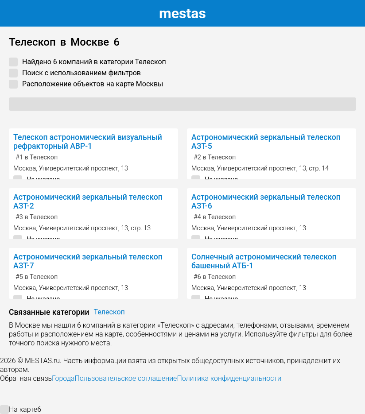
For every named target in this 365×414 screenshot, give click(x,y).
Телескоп (109, 312)
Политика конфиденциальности (229, 378)
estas (182, 13)
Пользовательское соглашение (125, 378)
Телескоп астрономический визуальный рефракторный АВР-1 (87, 142)
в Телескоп (37, 157)
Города (63, 378)
